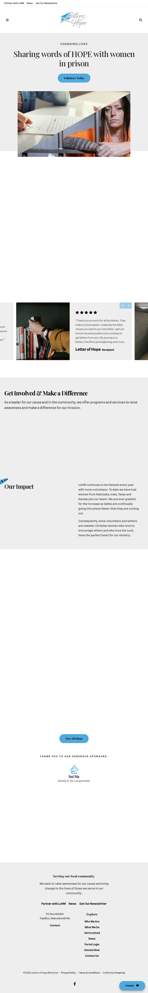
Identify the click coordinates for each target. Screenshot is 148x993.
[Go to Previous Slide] (123, 305)
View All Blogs (74, 738)
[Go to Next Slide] (129, 305)
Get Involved (92, 932)
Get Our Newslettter (46, 3)
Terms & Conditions (89, 972)
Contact (55, 925)
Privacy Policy (68, 972)
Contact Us (92, 955)
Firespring (119, 972)
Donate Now (92, 950)
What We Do (92, 927)
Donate (132, 985)
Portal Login (92, 944)
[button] (7, 20)
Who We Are (92, 921)
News (30, 3)
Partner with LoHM (14, 3)
